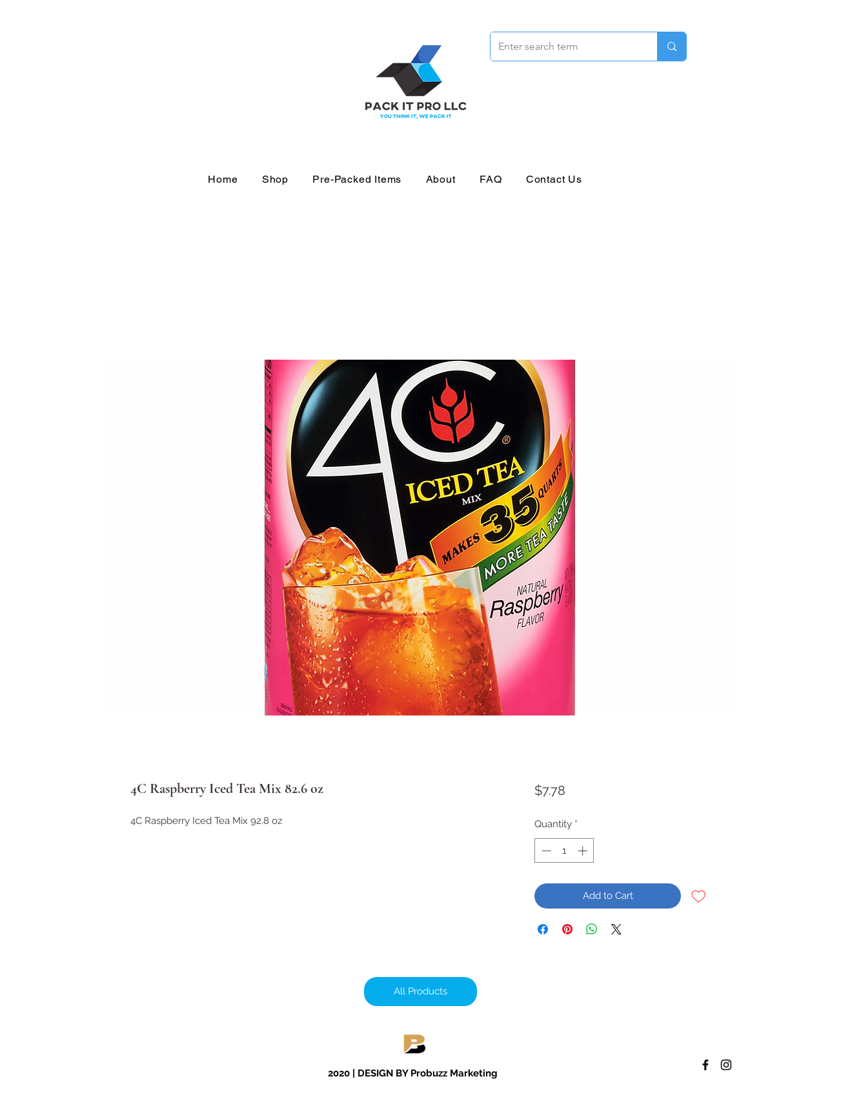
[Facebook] (705, 1065)
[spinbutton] (564, 851)
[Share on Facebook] (543, 929)
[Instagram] (726, 1065)
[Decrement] (545, 851)
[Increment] (584, 851)
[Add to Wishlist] (698, 896)
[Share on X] (616, 929)
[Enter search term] (564, 46)
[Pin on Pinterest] (567, 929)
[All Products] (420, 991)
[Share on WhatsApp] (592, 929)
